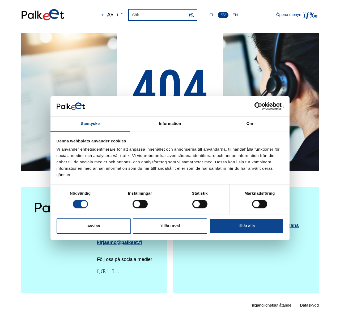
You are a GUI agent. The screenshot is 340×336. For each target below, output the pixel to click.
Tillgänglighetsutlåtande (270, 305)
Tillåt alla (246, 226)
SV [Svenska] (223, 14)
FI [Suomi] (211, 14)
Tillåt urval (170, 226)
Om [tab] (249, 123)
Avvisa (93, 226)
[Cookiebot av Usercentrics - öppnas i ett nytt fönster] (260, 106)
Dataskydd (309, 305)
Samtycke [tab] (90, 123)
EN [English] (235, 14)
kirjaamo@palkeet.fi (119, 242)
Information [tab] (170, 123)
